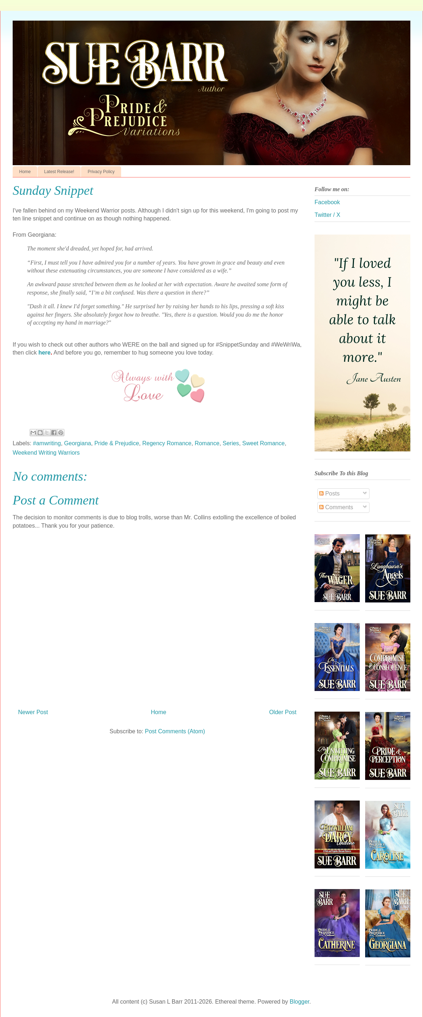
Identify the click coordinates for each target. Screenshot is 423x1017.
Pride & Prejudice (116, 443)
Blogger (299, 1002)
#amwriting (47, 443)
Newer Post (33, 712)
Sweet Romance (263, 443)
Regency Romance (166, 443)
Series (231, 443)
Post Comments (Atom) (175, 731)
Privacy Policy (101, 171)
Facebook (327, 202)
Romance (207, 443)
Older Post (282, 712)
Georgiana (77, 443)
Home (25, 171)
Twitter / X (327, 215)
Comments (336, 507)
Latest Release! (59, 171)
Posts (329, 493)
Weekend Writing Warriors (46, 453)
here (44, 352)
